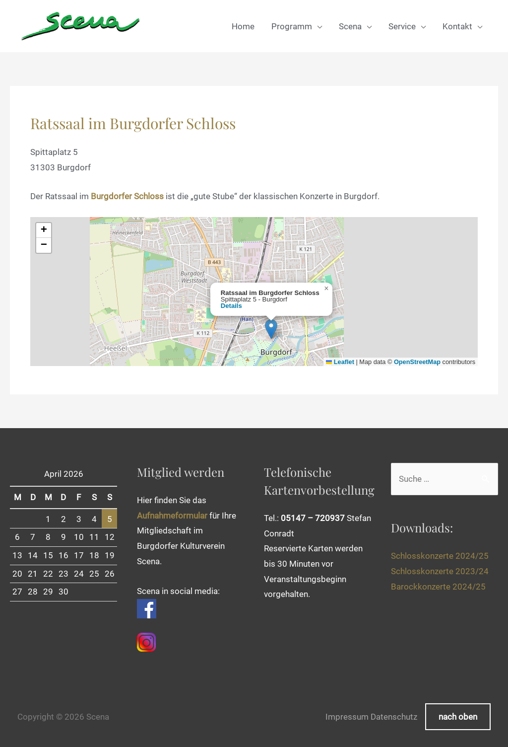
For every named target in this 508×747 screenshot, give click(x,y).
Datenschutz (394, 717)
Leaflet (340, 362)
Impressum (347, 717)
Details (231, 305)
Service (402, 26)
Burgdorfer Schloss (127, 196)
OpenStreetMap (417, 362)
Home (243, 26)
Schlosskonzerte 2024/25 (440, 556)
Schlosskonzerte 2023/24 (440, 571)
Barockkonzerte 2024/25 (438, 587)
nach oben (458, 717)
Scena (350, 26)
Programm (291, 26)
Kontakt (457, 26)
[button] (271, 329)
